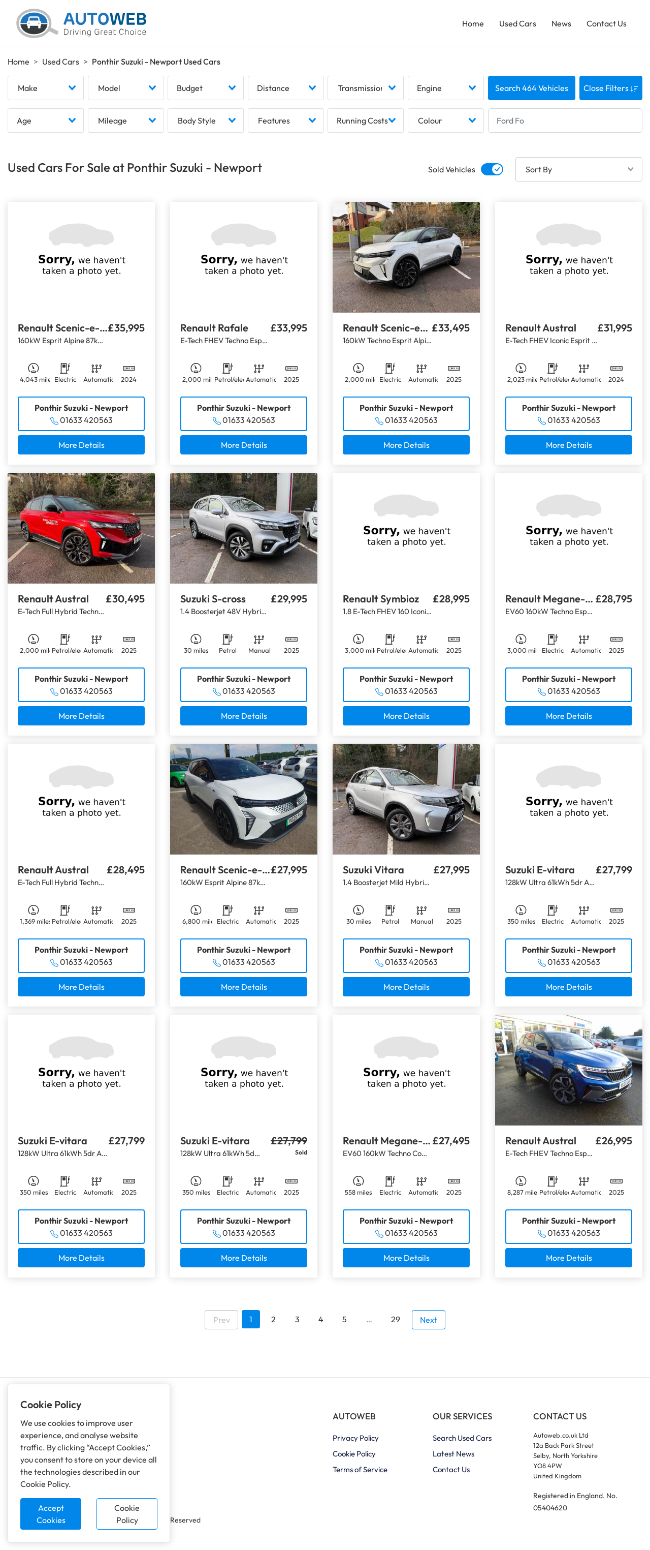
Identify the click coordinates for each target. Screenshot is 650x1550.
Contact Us (607, 23)
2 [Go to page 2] (273, 1319)
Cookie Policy (127, 1514)
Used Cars (517, 23)
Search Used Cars (462, 1438)
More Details (81, 445)
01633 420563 (86, 420)
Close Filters (610, 88)
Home (473, 23)
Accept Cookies (51, 1514)
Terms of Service (360, 1469)
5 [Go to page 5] (344, 1319)
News (561, 23)
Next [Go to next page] (428, 1320)
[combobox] (46, 88)
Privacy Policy (356, 1438)
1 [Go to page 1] (250, 1319)
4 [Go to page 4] (320, 1319)
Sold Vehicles (451, 169)
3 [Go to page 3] (297, 1319)
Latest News (453, 1453)
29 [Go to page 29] (395, 1319)
